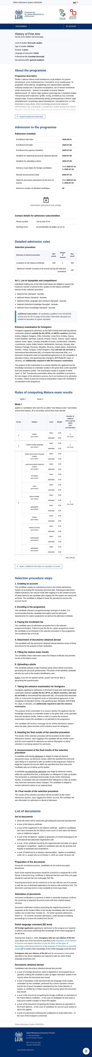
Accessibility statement (25, 1050)
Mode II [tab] (40, 399)
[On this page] (86, 1051)
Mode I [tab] (23, 399)
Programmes (21, 26)
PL (75, 2)
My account (71, 26)
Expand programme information (30, 117)
